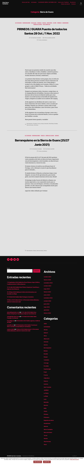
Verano (58, 140)
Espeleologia (47, 374)
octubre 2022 (48, 305)
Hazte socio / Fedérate (63, 2)
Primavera (47, 422)
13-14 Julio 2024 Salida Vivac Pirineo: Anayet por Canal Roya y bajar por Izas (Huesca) (23, 317)
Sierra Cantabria (48, 434)
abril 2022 (47, 315)
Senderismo (67, 23)
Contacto (73, 4)
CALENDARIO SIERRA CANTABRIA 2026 (47, 2)
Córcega (46, 368)
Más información (74, 459)
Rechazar (38, 461)
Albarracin (47, 343)
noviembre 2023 (48, 287)
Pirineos (60, 23)
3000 (45, 328)
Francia (39, 23)
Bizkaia (46, 355)
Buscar (8, 273)
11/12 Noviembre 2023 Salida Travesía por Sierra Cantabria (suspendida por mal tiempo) (23, 330)
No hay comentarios (43, 44)
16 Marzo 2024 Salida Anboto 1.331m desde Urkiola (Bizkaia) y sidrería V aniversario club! (22, 334)
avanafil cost (10, 330)
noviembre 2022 (48, 303)
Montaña (50, 23)
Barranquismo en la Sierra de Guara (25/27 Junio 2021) (42, 147)
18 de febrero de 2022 (50, 153)
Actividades (34, 2)
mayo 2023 (47, 293)
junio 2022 (47, 309)
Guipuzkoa (47, 383)
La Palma (46, 398)
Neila (45, 413)
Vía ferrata (36, 129)
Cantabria (46, 365)
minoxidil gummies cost (14, 317)
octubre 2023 (48, 290)
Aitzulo (46, 334)
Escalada (33, 23)
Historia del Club (26, 2)
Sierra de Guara (37, 24)
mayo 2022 (47, 312)
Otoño (55, 23)
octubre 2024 (48, 281)
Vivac (45, 449)
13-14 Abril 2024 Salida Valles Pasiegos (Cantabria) (21, 301)
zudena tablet (11, 334)
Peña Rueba (51, 128)
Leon (45, 404)
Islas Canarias (48, 392)
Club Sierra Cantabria (5, 3)
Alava (45, 340)
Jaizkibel (46, 395)
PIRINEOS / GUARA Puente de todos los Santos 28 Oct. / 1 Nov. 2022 (42, 33)
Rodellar (56, 128)
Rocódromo (73, 2)
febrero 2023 (47, 296)
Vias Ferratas (47, 24)
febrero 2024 (47, 284)
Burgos (46, 361)
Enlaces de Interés (65, 4)
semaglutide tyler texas (14, 321)
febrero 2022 (47, 318)
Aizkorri (46, 337)
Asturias (46, 346)
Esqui (45, 377)
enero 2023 (47, 299)
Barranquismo (25, 23)
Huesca (44, 23)
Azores (46, 349)
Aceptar (46, 461)
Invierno (46, 389)
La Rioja (46, 401)
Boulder (46, 358)
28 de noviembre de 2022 (49, 42)
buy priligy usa (11, 325)
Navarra (46, 410)
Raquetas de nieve (49, 425)
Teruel (46, 440)
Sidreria (46, 431)
